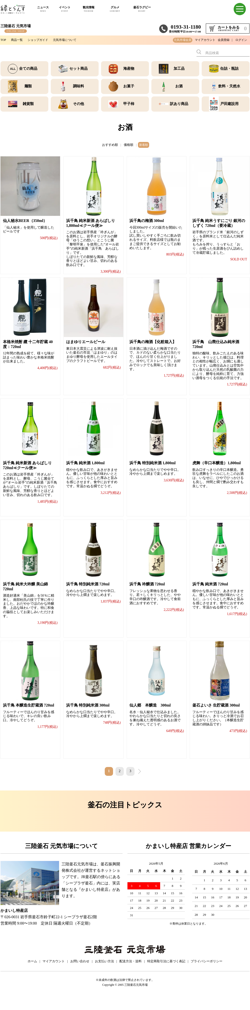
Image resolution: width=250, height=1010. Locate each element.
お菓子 (129, 86)
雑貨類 (28, 104)
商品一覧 (18, 40)
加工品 (179, 69)
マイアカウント (205, 40)
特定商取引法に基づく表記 (166, 974)
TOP (3, 40)
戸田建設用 (229, 104)
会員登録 (223, 40)
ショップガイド (42, 40)
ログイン (241, 40)
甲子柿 (129, 104)
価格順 (128, 144)
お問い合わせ (79, 974)
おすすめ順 (110, 144)
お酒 (179, 86)
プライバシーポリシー (206, 974)
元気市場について (72, 40)
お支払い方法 (104, 974)
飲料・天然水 (229, 86)
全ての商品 (28, 69)
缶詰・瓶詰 (229, 69)
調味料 (78, 86)
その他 (78, 104)
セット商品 (78, 69)
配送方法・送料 (130, 974)
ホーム (32, 974)
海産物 (129, 69)
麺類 (28, 86)
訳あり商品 (179, 104)
